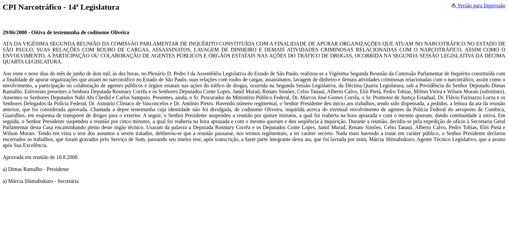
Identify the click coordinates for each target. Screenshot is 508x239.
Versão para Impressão (478, 5)
